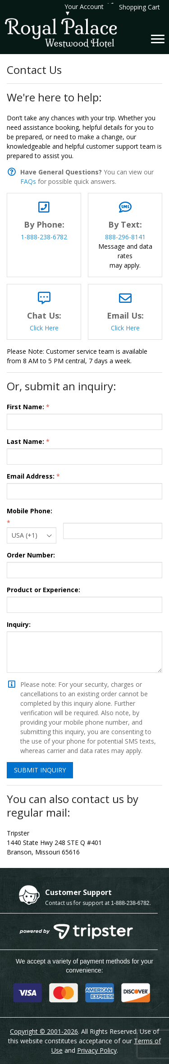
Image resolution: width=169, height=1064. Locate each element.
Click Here (44, 328)
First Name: (25, 406)
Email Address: (31, 476)
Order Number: (31, 555)
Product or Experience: (43, 589)
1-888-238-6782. (131, 903)
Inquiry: (19, 624)
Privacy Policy (97, 1050)
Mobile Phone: (29, 511)
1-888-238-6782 (44, 237)
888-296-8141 (125, 237)
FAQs (28, 181)
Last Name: (25, 441)
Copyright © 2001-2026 (44, 1031)
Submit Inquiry (40, 770)
